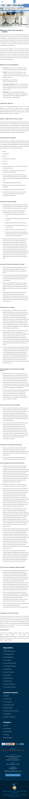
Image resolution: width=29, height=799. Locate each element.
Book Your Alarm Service (9, 684)
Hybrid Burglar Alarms (9, 657)
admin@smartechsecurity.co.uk (13, 771)
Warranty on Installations (9, 716)
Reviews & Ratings (8, 737)
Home (3, 25)
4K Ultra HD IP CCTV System (10, 663)
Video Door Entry (8, 669)
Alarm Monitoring (8, 681)
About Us (6, 725)
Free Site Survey (7, 698)
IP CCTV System (7, 660)
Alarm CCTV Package (8, 672)
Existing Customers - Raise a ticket (11, 710)
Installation (6, 695)
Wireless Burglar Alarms (9, 651)
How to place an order (9, 704)
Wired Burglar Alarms (9, 654)
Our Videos (6, 734)
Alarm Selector (7, 675)
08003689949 (13, 768)
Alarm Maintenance (8, 678)
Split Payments (7, 713)
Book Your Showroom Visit (13, 775)
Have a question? (8, 701)
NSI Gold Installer (8, 731)
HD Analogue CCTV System (10, 666)
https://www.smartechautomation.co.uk (12, 750)
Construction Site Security (9, 687)
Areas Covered (7, 728)
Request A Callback (8, 707)
